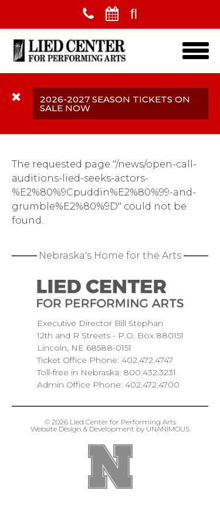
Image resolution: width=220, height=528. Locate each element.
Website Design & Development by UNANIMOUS (110, 428)
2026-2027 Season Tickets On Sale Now (115, 104)
